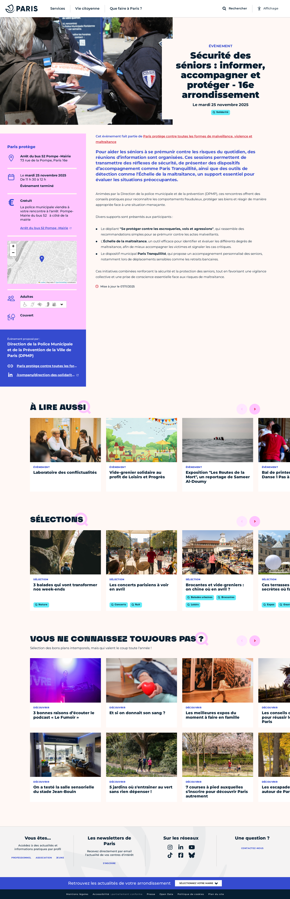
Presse (151, 894)
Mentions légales (77, 894)
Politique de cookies (191, 894)
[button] (42, 258)
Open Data (166, 894)
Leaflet (41, 282)
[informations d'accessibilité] (43, 304)
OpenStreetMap (61, 282)
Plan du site (216, 894)
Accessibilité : (118, 894)
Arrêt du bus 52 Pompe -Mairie (44, 228)
